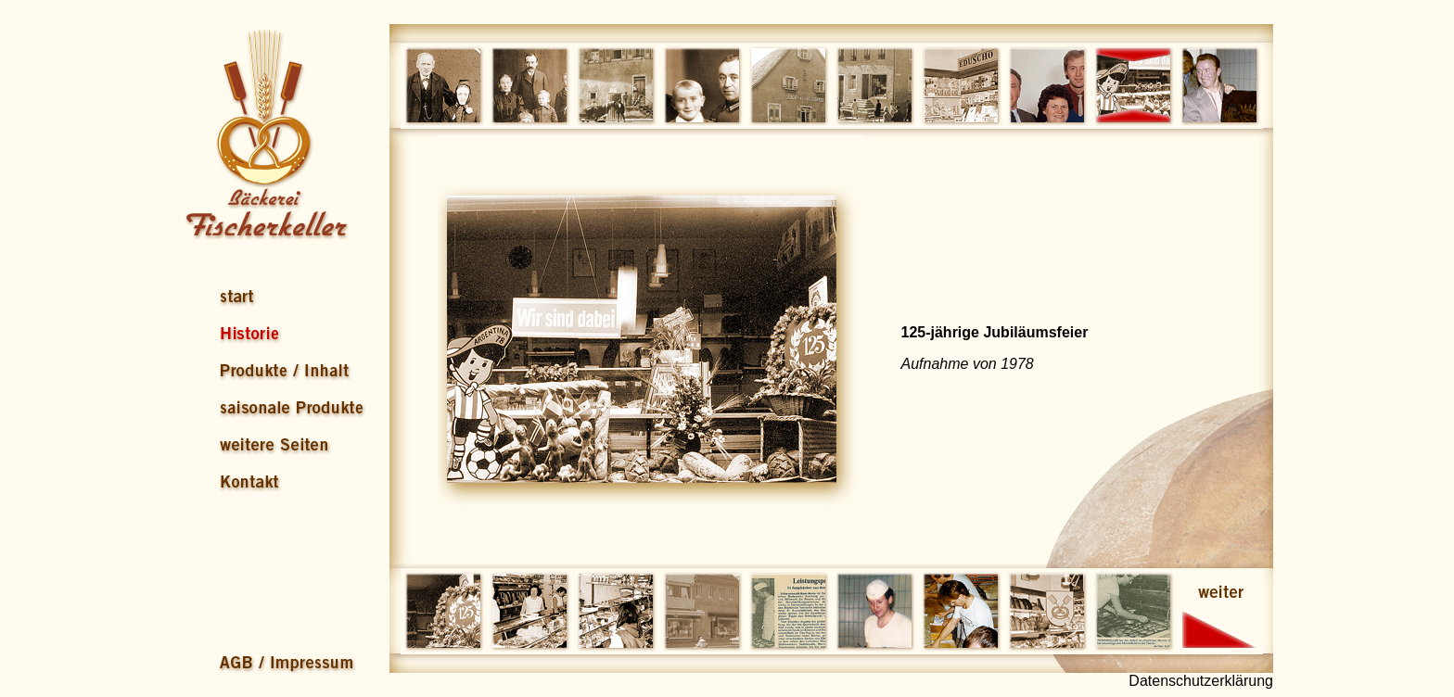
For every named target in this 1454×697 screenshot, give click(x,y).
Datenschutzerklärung (1201, 681)
